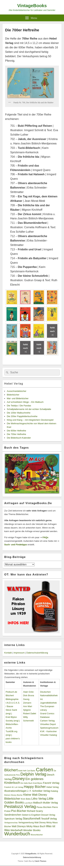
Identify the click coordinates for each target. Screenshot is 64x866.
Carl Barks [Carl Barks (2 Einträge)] (31, 771)
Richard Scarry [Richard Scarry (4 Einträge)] (35, 811)
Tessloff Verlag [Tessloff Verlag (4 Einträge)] (49, 818)
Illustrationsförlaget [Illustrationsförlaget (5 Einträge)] (15, 790)
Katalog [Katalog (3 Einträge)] (54, 791)
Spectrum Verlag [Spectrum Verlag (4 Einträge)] (13, 818)
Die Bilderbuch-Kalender (19, 437)
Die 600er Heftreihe (16, 430)
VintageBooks (32, 5)
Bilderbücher (13, 394)
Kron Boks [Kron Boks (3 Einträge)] (26, 799)
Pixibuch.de (11, 692)
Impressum (19, 652)
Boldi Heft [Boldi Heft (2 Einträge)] (22, 771)
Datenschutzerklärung (37, 652)
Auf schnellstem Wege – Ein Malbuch (25, 402)
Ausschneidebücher (16, 391)
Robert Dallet (29, 713)
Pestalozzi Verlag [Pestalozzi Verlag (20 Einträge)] (20, 806)
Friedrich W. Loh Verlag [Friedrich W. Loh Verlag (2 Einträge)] (13, 787)
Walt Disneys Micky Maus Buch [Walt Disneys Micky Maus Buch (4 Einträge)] (28, 826)
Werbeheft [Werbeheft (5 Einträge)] (16, 830)
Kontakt (8, 652)
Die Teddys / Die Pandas (19, 405)
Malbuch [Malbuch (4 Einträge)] (37, 802)
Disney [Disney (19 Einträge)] (18, 778)
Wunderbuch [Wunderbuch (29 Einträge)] (17, 833)
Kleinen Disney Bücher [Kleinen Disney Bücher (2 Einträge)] (13, 795)
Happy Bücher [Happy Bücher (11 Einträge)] (35, 787)
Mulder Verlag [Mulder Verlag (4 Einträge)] (50, 802)
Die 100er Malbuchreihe (18, 412)
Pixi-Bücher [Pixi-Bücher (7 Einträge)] (18, 811)
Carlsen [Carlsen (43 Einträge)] (44, 769)
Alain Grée (28, 692)
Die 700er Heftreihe (16, 434)
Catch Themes (40, 861)
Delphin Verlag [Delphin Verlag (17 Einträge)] (33, 774)
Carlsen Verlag (47, 720)
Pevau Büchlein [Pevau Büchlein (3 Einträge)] (44, 807)
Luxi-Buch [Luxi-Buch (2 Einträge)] (28, 803)
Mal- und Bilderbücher (18, 398)
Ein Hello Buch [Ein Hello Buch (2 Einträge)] (27, 783)
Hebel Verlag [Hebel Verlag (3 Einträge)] (52, 787)
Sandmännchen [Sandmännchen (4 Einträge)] (12, 814)
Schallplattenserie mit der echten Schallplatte (29, 409)
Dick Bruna (28, 695)
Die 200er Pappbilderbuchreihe (22, 416)
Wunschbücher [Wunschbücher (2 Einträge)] (37, 835)
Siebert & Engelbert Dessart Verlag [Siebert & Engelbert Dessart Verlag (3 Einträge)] (38, 815)
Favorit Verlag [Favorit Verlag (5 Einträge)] (51, 782)
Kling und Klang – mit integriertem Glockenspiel (30, 420)
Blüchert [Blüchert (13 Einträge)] (11, 770)
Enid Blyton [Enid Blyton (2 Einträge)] (37, 783)
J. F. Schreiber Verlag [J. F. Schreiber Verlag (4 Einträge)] (38, 791)
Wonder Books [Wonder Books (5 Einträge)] (31, 830)
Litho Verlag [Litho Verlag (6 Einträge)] (38, 798)
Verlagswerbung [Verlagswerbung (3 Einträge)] (26, 822)
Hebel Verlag (13, 383)
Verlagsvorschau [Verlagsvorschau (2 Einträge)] (11, 823)
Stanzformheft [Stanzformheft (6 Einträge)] (31, 818)
